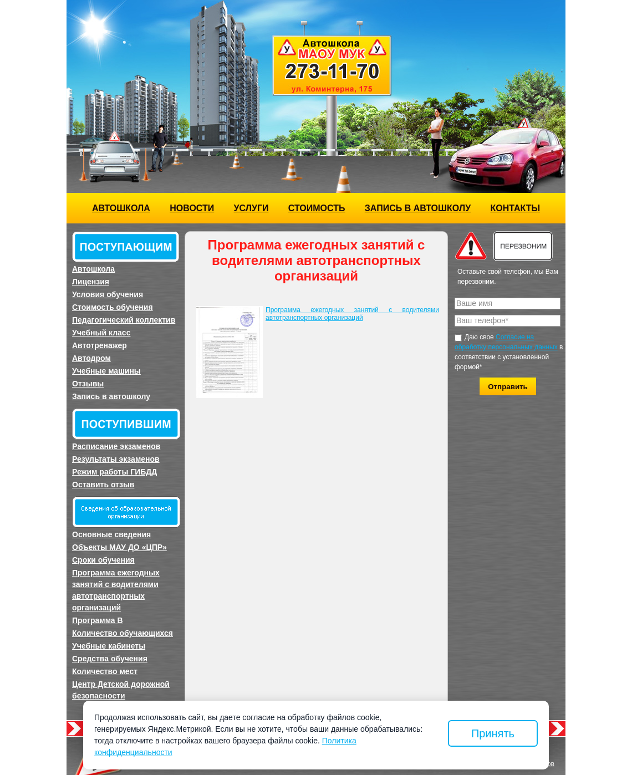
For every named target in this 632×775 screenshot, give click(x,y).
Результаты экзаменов (116, 459)
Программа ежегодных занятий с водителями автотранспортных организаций (116, 590)
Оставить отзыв (103, 484)
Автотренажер (99, 345)
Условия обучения (107, 294)
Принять (492, 733)
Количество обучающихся (122, 633)
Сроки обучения (103, 559)
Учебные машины (106, 370)
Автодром (91, 358)
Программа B (97, 620)
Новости (192, 208)
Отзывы (88, 383)
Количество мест (104, 671)
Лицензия (90, 281)
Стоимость (316, 208)
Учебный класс (101, 332)
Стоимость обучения (112, 307)
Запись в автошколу (418, 208)
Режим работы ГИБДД (114, 471)
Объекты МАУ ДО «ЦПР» (119, 547)
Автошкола (121, 208)
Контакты (515, 208)
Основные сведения (111, 534)
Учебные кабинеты (108, 645)
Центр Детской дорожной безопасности (121, 690)
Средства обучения (109, 658)
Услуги (251, 208)
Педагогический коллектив (123, 319)
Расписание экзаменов (116, 446)
